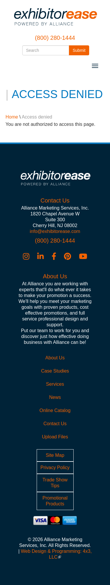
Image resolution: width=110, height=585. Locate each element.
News (55, 397)
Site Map (55, 455)
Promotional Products (55, 500)
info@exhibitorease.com (55, 231)
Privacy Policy (55, 467)
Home (12, 116)
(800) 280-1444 (55, 38)
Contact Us (55, 423)
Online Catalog (55, 410)
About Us (55, 357)
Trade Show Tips (55, 482)
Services (55, 384)
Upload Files (55, 436)
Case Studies (55, 370)
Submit (81, 50)
